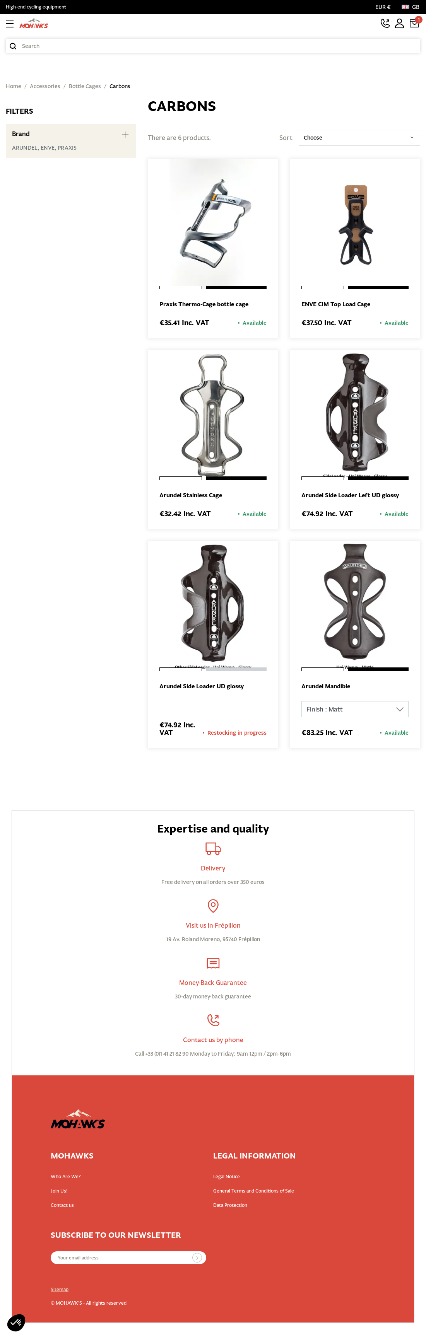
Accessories (45, 86)
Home (13, 86)
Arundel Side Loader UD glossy (205, 687)
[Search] (213, 46)
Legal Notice (226, 1178)
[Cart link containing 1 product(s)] (414, 23)
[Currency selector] (384, 7)
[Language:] (411, 7)
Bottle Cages (85, 86)
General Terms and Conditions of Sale (253, 1192)
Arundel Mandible (327, 687)
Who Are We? (66, 1178)
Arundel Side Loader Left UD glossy (354, 496)
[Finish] (355, 710)
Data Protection (230, 1207)
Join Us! (59, 1192)
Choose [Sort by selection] (359, 137)
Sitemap (59, 1291)
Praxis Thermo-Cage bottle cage (207, 305)
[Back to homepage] (33, 23)
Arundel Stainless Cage (193, 496)
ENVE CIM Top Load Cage (338, 305)
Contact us (62, 1207)
